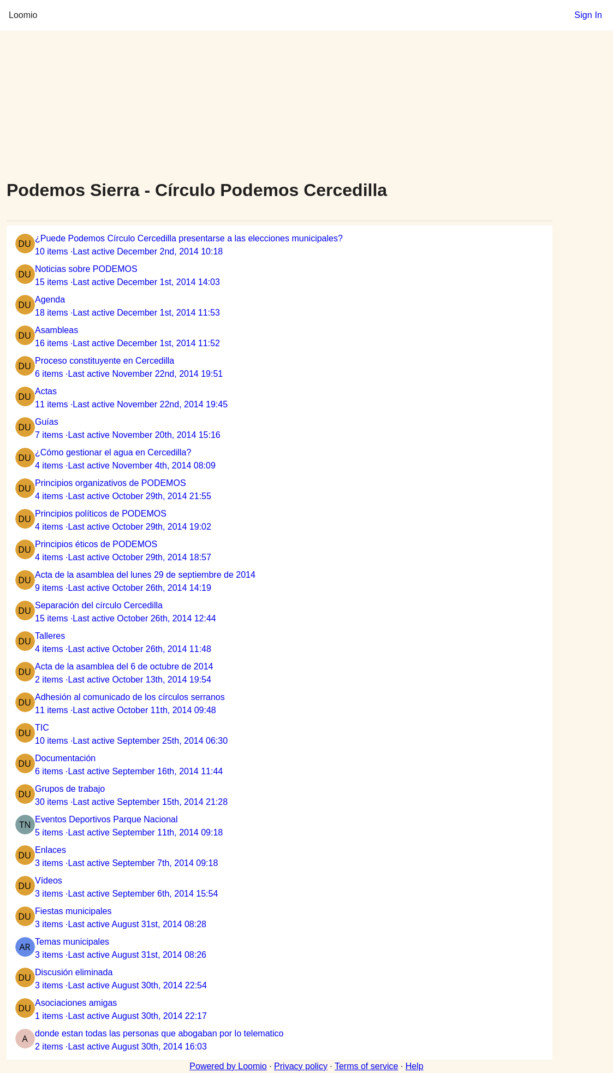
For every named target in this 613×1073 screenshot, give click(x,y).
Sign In (588, 15)
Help (415, 1066)
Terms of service (366, 1066)
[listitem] (279, 245)
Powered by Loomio (227, 1066)
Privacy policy (301, 1066)
